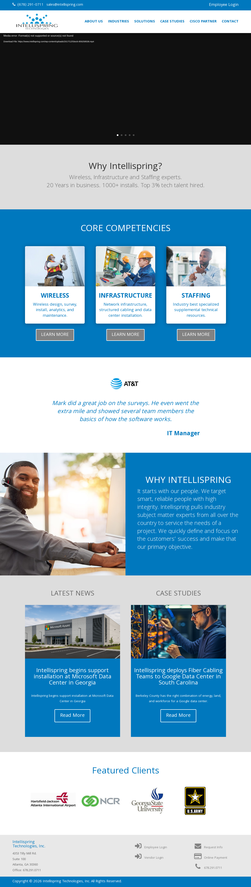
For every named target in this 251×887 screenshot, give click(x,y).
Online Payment (210, 858)
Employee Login (223, 5)
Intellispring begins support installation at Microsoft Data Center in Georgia (72, 677)
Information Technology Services (125, 74)
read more (72, 716)
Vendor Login (148, 858)
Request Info (208, 847)
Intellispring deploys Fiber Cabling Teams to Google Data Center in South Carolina (178, 677)
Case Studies (172, 22)
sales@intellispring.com (64, 5)
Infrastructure (125, 296)
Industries (118, 22)
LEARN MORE (55, 335)
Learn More (125, 103)
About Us (94, 22)
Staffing (196, 296)
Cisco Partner (203, 22)
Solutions (144, 22)
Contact (230, 22)
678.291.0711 (208, 868)
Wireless (55, 296)
